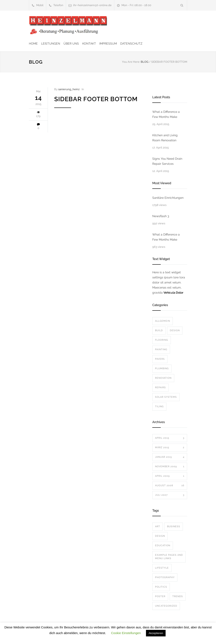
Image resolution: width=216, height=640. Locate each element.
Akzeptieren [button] (155, 633)
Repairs (160, 387)
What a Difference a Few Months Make (166, 114)
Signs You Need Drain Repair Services (167, 161)
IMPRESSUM (108, 43)
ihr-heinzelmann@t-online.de (92, 5)
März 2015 (169, 447)
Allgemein (162, 321)
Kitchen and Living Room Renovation (165, 137)
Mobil (39, 5)
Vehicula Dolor (173, 292)
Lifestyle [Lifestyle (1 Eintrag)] (162, 567)
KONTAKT (89, 43)
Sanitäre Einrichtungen (168, 197)
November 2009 (169, 466)
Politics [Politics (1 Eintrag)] (161, 587)
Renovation (163, 378)
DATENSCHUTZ (131, 43)
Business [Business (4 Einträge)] (173, 526)
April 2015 (169, 438)
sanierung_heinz (69, 89)
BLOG (36, 62)
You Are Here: (131, 61)
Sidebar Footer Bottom (96, 99)
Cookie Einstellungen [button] (126, 633)
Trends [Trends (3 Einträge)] (177, 596)
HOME (33, 43)
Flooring (161, 340)
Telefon (58, 5)
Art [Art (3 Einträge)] (157, 526)
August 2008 (169, 485)
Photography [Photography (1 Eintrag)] (165, 577)
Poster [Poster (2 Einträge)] (160, 596)
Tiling (159, 406)
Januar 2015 (169, 457)
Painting (161, 349)
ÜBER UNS (71, 43)
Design (175, 330)
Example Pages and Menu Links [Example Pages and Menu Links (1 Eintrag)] (169, 557)
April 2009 (169, 476)
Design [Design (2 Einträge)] (160, 536)
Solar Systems (166, 397)
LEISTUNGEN (50, 43)
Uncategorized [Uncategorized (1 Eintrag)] (166, 606)
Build (159, 330)
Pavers (160, 359)
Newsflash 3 (160, 216)
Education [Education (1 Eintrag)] (162, 545)
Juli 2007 (169, 495)
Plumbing (162, 368)
